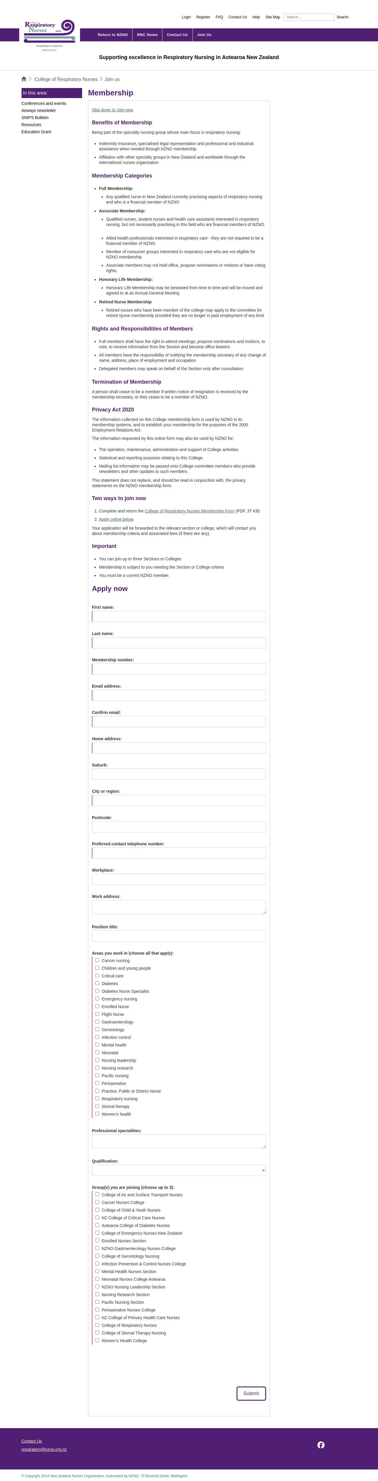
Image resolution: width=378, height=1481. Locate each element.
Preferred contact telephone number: (128, 844)
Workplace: (103, 870)
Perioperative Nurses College (128, 1310)
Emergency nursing (119, 999)
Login (186, 17)
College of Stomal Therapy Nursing (134, 1333)
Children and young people (126, 968)
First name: (103, 607)
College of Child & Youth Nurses (131, 1210)
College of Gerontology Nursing (130, 1256)
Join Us (204, 35)
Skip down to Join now (112, 110)
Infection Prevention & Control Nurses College (144, 1264)
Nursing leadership (119, 1060)
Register (203, 17)
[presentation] (137, 1366)
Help (256, 17)
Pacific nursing (115, 1075)
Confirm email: (106, 712)
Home (147, 35)
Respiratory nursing (119, 1098)
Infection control (116, 1037)
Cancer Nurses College (123, 1202)
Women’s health (116, 1114)
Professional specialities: (116, 1130)
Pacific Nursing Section (123, 1302)
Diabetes (110, 983)
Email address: (106, 686)
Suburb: (100, 765)
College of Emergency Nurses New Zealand (142, 1233)
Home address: (107, 738)
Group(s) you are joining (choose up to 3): (133, 1187)
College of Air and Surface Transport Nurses (142, 1194)
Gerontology (113, 1029)
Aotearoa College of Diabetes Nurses (136, 1225)
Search (342, 17)
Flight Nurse (113, 1014)
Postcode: (102, 817)
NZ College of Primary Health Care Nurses (141, 1317)
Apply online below (116, 519)
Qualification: (105, 1161)
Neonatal (110, 1052)
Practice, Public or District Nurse (131, 1091)
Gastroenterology (117, 1022)
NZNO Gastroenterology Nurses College (139, 1248)
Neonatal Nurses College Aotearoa (133, 1279)
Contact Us (238, 17)
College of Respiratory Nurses (129, 1325)
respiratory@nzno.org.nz (44, 1449)
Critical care (112, 976)
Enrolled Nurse (115, 1006)
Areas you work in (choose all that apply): (133, 953)
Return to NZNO (113, 35)
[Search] (309, 17)
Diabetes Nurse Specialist (125, 991)
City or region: (106, 791)
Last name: (103, 633)
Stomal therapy (115, 1106)
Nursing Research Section (126, 1294)
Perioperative (114, 1083)
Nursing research (117, 1068)
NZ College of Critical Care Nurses (133, 1217)
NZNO (49, 35)
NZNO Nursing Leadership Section (133, 1287)
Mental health (114, 1045)
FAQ (219, 17)
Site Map (272, 17)
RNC (141, 35)
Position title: (105, 927)
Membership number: (113, 660)
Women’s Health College (124, 1340)
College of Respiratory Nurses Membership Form (189, 511)
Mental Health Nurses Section (129, 1271)
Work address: (106, 896)
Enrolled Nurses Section (124, 1240)
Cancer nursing (116, 960)
